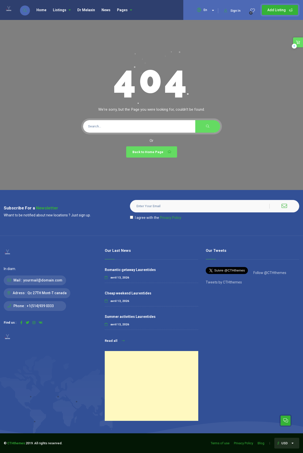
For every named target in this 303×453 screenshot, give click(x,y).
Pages (124, 10)
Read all (114, 341)
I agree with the (155, 218)
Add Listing (280, 10)
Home (41, 10)
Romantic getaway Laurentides (130, 270)
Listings (62, 10)
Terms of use (220, 443)
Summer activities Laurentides (130, 317)
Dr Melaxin (86, 10)
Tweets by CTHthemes (224, 282)
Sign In (232, 10)
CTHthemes (16, 443)
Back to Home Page (152, 151)
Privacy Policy (170, 218)
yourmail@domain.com (42, 280)
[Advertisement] (151, 386)
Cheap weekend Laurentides (128, 293)
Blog (261, 443)
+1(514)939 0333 (40, 306)
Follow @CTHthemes (269, 273)
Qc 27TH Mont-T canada (47, 293)
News (105, 10)
